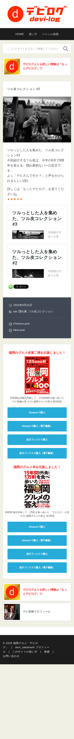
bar (15, 427)
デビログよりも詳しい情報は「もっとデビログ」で (45, 66)
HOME (19, 34)
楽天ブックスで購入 (37, 556)
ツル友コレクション (40, 427)
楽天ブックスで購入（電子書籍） (37, 569)
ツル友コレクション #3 (23, 89)
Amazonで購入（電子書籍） (37, 542)
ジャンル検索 (50, 34)
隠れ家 (23, 427)
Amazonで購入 (37, 529)
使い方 (33, 34)
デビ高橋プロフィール (37, 728)
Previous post (21, 440)
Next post (19, 446)
